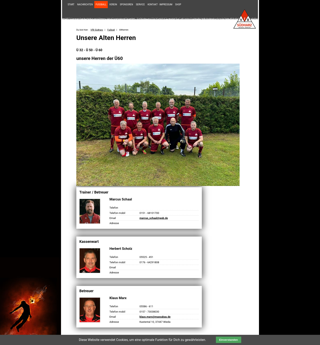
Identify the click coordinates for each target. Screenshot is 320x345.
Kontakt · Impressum (160, 4)
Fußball (101, 4)
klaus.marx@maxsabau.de (154, 316)
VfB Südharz (96, 30)
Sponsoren (126, 4)
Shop (178, 4)
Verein (113, 4)
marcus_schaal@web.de (153, 218)
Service (140, 4)
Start (71, 4)
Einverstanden (228, 339)
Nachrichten (85, 4)
